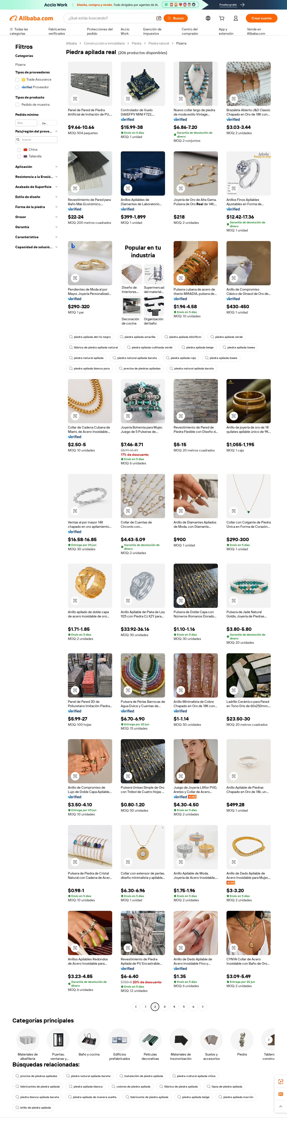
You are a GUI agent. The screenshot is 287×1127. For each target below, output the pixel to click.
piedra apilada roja (181, 358)
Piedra (136, 43)
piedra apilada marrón (236, 1097)
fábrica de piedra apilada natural (93, 347)
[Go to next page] (203, 1006)
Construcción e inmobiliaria (104, 43)
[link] (281, 1081)
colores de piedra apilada (131, 1087)
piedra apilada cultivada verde (149, 347)
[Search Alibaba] (110, 18)
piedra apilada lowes (239, 347)
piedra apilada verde (226, 337)
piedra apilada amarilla (137, 337)
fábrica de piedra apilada (179, 1087)
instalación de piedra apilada (141, 1076)
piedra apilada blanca (86, 1087)
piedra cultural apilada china (193, 1076)
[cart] (222, 19)
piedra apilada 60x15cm (183, 337)
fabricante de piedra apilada (147, 1097)
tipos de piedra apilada (224, 1087)
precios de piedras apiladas (139, 368)
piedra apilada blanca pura (89, 368)
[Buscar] (176, 18)
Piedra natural (159, 43)
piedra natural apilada (86, 358)
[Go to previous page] (136, 1006)
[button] (159, 18)
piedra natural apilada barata (135, 358)
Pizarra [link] (181, 43)
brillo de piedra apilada (33, 1108)
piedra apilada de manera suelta (92, 1097)
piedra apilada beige (198, 347)
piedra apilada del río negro (90, 337)
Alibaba (71, 43)
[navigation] (36, 525)
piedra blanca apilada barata (37, 1097)
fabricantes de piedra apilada (38, 1087)
